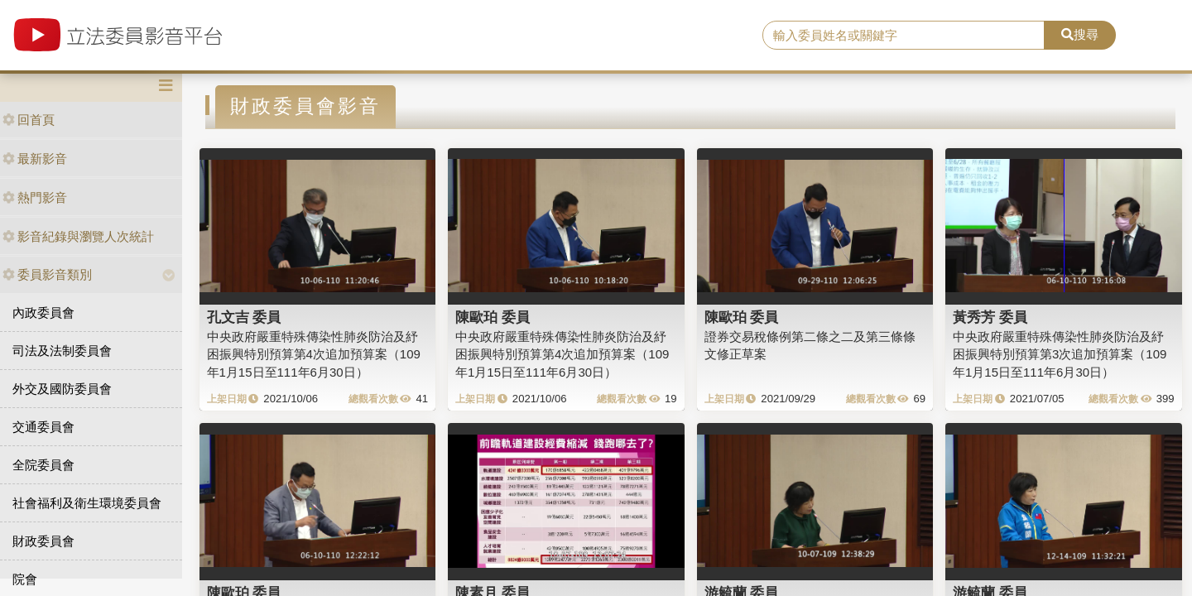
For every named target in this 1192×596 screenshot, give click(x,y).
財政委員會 (43, 541)
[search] (903, 35)
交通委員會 (43, 427)
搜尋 (1079, 34)
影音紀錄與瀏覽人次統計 (78, 236)
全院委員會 (43, 465)
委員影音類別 (47, 274)
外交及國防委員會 (62, 389)
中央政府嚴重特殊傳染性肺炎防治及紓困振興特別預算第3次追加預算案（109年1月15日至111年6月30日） (1059, 354)
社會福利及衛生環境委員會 (86, 503)
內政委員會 (43, 312)
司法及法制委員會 (62, 351)
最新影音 (34, 158)
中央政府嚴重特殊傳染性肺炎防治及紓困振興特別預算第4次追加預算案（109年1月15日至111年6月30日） (314, 354)
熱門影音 (34, 197)
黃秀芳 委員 (990, 317)
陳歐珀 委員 (492, 317)
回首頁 (28, 120)
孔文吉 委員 (244, 317)
